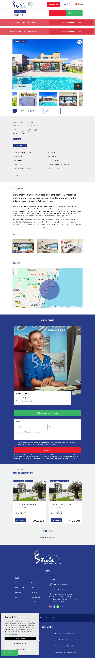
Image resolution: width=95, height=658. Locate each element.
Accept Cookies (20, 638)
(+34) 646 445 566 (66, 607)
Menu (65, 4)
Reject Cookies (20, 649)
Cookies (49, 618)
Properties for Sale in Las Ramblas (65, 652)
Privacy (42, 618)
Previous (14, 64)
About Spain (35, 588)
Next (80, 64)
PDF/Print (35, 111)
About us (18, 592)
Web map (56, 618)
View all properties (47, 538)
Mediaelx (74, 618)
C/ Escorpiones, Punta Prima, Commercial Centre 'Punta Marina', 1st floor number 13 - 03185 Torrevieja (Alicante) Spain (66, 598)
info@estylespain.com (61, 584)
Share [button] (23, 111)
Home (17, 583)
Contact (34, 602)
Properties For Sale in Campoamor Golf (65, 640)
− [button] (15, 273)
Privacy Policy (68, 442)
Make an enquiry (57, 13)
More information (11, 634)
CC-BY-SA (79, 306)
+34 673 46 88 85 (24, 401)
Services (34, 592)
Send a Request (54, 4)
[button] (47, 256)
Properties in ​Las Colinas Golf (65, 646)
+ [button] (15, 270)
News (16, 597)
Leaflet (53, 306)
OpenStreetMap (66, 306)
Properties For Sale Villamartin (65, 634)
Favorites (18, 602)
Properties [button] (34, 583)
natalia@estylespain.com (27, 398)
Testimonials (35, 597)
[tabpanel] (29, 502)
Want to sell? (19, 588)
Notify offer (52, 111)
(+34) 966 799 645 (59, 589)
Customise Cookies (20, 643)
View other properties (71, 22)
